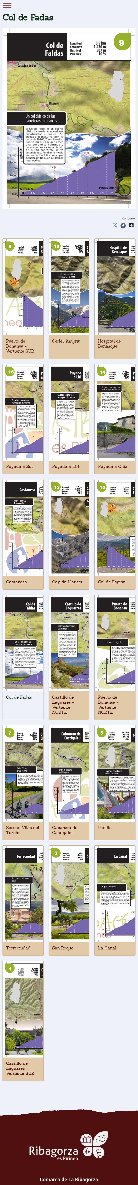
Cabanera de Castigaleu (64, 830)
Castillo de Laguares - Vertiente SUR (20, 1068)
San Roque (62, 948)
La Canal (107, 948)
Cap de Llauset (67, 582)
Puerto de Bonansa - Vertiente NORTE (108, 704)
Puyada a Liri (65, 466)
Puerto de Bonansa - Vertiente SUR (20, 346)
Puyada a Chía (113, 466)
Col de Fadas (19, 697)
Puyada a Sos (20, 466)
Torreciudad (18, 948)
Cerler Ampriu (66, 341)
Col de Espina (111, 582)
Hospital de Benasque (109, 343)
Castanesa (16, 582)
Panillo (105, 827)
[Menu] (7, 6)
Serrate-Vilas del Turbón (22, 830)
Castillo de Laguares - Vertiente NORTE (63, 704)
